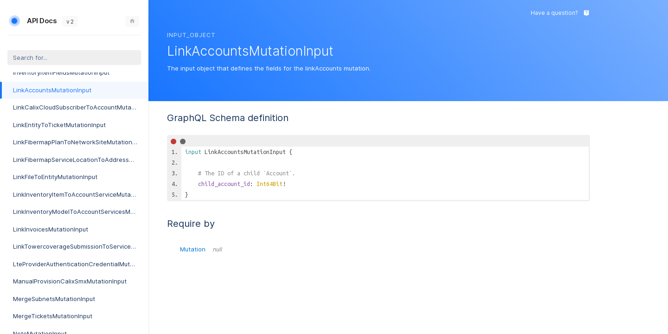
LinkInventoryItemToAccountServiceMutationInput (80, 194)
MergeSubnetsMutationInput (54, 298)
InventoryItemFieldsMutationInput (61, 72)
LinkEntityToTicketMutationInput (59, 124)
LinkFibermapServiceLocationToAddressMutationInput (80, 159)
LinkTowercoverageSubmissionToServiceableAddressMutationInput (80, 246)
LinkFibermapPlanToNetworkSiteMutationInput (80, 142)
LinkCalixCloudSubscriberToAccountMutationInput (80, 107)
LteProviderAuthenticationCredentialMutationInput (80, 264)
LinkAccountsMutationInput (52, 90)
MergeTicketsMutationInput (52, 316)
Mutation (201, 249)
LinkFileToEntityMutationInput (55, 176)
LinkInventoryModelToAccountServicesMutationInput (80, 211)
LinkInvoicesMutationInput (50, 229)
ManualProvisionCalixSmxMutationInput (70, 281)
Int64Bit (270, 183)
